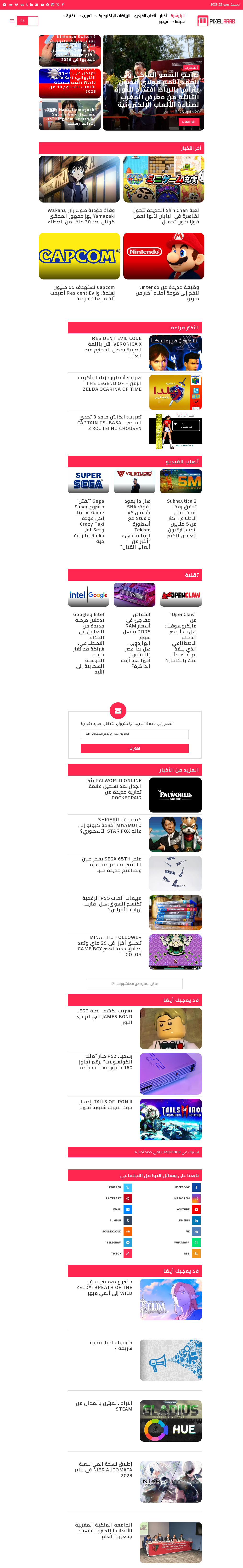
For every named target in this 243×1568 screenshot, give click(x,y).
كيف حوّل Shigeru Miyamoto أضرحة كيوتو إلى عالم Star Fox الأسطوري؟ (110, 825)
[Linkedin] (31, 4)
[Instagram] (52, 4)
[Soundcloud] (10, 4)
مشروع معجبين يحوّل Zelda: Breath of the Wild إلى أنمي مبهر (104, 1287)
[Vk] (22, 4)
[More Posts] (135, 984)
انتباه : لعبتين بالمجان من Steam (104, 1406)
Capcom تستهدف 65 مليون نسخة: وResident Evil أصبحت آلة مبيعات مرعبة (82, 293)
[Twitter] (57, 4)
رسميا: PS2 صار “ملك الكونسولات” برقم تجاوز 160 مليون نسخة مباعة (105, 1061)
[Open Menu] (12, 21)
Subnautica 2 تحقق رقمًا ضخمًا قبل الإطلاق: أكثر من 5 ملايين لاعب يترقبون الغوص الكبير (182, 518)
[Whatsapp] (169, 1242)
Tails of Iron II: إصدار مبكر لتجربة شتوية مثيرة (106, 1104)
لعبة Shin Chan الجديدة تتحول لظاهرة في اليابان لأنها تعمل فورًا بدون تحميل (165, 216)
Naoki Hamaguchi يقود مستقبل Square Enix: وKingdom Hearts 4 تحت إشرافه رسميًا (70, 116)
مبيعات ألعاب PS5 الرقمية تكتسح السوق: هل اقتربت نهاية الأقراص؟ (112, 904)
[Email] (36, 4)
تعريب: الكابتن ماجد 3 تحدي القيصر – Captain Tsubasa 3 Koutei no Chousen (109, 422)
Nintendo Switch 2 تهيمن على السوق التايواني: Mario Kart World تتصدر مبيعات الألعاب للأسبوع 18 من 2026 (72, 80)
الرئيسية (178, 16)
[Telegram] (4, 4)
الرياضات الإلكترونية (114, 16)
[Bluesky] (16, 4)
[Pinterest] (47, 4)
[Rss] (169, 1253)
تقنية (70, 16)
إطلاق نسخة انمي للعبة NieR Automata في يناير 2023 (104, 1469)
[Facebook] (62, 4)
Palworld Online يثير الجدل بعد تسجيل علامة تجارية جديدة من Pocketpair (114, 789)
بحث (22, 20)
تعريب (86, 16)
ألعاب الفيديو (145, 16)
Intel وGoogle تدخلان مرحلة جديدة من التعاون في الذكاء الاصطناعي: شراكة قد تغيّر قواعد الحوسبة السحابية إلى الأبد (88, 643)
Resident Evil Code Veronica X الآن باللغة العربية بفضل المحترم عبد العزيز (113, 347)
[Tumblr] (27, 4)
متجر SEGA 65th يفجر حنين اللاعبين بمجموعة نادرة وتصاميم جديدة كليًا (112, 864)
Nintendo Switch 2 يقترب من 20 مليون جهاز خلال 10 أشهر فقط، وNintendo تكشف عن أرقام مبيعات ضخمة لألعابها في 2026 (70, 48)
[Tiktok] (100, 1253)
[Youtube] (42, 4)
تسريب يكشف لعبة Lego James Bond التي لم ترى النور (103, 1016)
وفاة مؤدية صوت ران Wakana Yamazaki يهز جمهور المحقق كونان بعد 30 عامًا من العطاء (81, 216)
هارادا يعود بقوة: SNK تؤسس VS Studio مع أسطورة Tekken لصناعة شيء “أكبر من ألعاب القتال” (135, 523)
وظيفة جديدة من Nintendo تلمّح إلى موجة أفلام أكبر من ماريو (167, 293)
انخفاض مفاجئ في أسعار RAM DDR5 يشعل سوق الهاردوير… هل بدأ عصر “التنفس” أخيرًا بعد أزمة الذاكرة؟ (136, 640)
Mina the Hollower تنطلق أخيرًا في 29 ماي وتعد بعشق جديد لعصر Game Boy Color (110, 946)
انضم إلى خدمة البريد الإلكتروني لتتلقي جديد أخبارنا (127, 724)
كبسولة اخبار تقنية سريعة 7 (111, 1345)
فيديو (163, 22)
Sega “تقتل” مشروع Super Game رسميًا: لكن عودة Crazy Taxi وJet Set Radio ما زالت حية (89, 521)
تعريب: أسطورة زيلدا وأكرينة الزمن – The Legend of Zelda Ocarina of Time (110, 383)
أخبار (163, 16)
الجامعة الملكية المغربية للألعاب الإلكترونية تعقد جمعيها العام (104, 1530)
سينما (180, 22)
